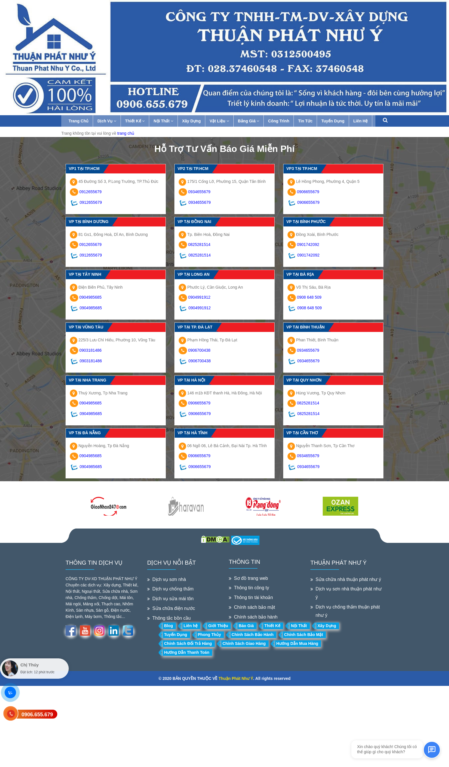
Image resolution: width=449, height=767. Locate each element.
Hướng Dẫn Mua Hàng (297, 643)
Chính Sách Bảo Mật (303, 634)
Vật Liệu (220, 121)
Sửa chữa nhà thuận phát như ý (348, 579)
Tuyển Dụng (334, 121)
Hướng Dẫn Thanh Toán (186, 652)
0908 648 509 (309, 297)
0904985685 (90, 297)
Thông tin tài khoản (253, 597)
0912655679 (90, 191)
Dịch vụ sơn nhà (169, 579)
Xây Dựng (192, 121)
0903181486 (90, 350)
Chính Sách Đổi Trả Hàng (188, 643)
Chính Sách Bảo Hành (252, 634)
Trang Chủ (80, 121)
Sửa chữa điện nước (173, 608)
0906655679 (308, 191)
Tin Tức (307, 121)
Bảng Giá (250, 121)
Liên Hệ (362, 121)
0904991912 (199, 297)
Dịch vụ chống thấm (173, 588)
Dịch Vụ (108, 121)
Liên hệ (191, 625)
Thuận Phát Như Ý (235, 678)
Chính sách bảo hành (255, 617)
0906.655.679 (37, 714)
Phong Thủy (209, 634)
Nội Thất (165, 121)
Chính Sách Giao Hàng (244, 643)
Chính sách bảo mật (254, 607)
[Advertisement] (172, 726)
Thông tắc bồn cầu (171, 618)
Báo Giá (246, 625)
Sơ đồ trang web (251, 578)
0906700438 (199, 350)
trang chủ (125, 133)
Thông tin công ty (251, 587)
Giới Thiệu (218, 625)
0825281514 (199, 244)
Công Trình (280, 121)
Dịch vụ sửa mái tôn (173, 598)
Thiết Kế (136, 121)
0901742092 (308, 244)
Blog (168, 625)
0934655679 (199, 191)
